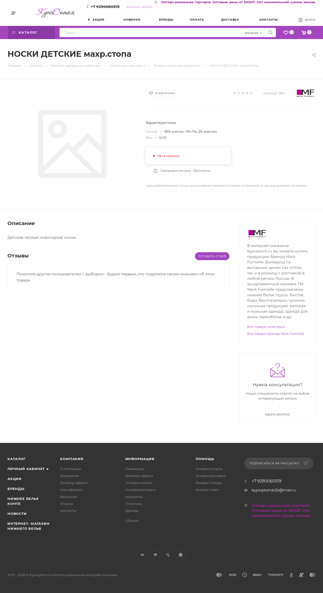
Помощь (205, 459)
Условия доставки (140, 490)
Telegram (155, 554)
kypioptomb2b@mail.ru (274, 490)
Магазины (134, 497)
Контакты (68, 511)
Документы (69, 476)
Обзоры (132, 521)
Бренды (15, 489)
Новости (17, 514)
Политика (133, 504)
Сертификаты (71, 490)
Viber (167, 554)
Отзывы (66, 504)
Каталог (16, 459)
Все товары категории (266, 327)
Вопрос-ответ (207, 490)
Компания (71, 459)
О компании (70, 469)
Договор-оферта (74, 483)
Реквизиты (134, 469)
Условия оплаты (138, 483)
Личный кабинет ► (28, 469)
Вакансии (68, 497)
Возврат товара (209, 483)
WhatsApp (180, 554)
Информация (140, 459)
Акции (14, 479)
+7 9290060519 (105, 6)
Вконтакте (142, 554)
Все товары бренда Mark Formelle (275, 334)
